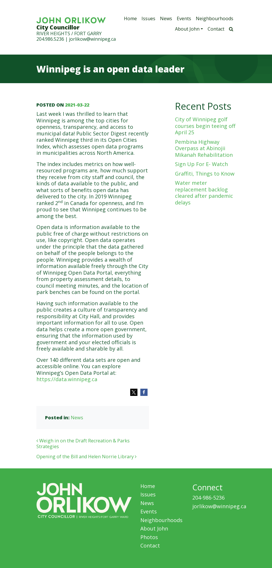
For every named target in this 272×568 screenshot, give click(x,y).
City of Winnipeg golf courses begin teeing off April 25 (205, 126)
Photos (149, 537)
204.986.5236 (50, 39)
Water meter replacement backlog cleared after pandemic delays (204, 192)
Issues (148, 18)
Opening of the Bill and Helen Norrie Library (86, 456)
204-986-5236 (208, 497)
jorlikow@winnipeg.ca (92, 39)
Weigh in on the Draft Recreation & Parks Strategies (83, 443)
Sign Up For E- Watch (201, 164)
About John (187, 29)
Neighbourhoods (214, 18)
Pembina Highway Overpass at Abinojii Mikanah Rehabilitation (204, 148)
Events (184, 18)
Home (130, 18)
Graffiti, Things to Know (204, 173)
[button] (133, 392)
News (166, 18)
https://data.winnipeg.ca (66, 379)
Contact (216, 29)
